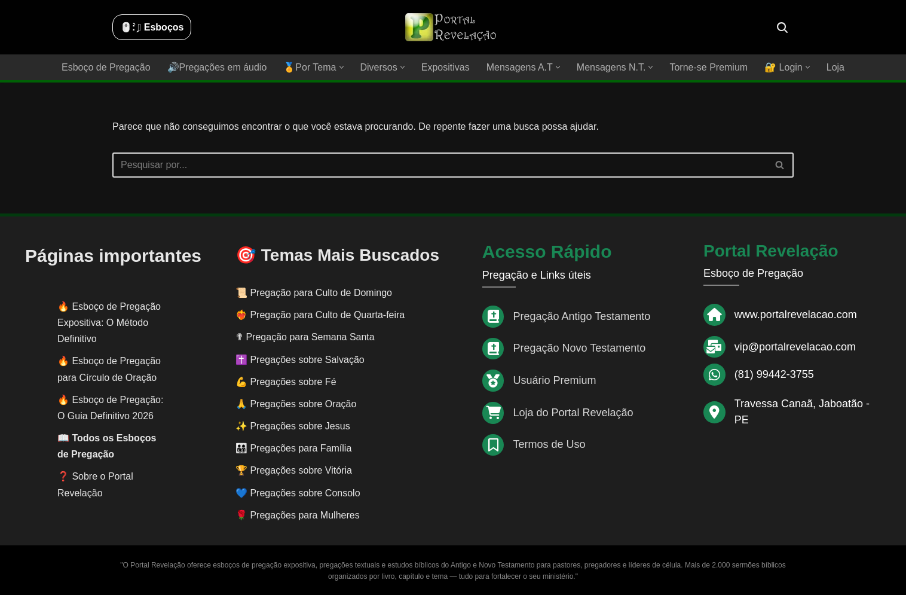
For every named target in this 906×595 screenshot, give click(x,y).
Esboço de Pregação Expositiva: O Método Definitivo (109, 322)
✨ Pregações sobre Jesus (292, 426)
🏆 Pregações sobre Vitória (293, 470)
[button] (341, 67)
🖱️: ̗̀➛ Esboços (151, 27)
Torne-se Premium (708, 67)
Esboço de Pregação (106, 67)
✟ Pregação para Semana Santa (305, 337)
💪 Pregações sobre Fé (285, 382)
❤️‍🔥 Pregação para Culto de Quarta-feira (320, 315)
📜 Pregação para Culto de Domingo (313, 293)
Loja (835, 67)
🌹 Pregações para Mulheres (297, 515)
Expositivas (445, 67)
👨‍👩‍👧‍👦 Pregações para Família (293, 448)
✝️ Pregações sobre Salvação (300, 360)
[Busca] (782, 27)
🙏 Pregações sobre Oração (295, 404)
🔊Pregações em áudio (217, 67)
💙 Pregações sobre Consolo (297, 493)
